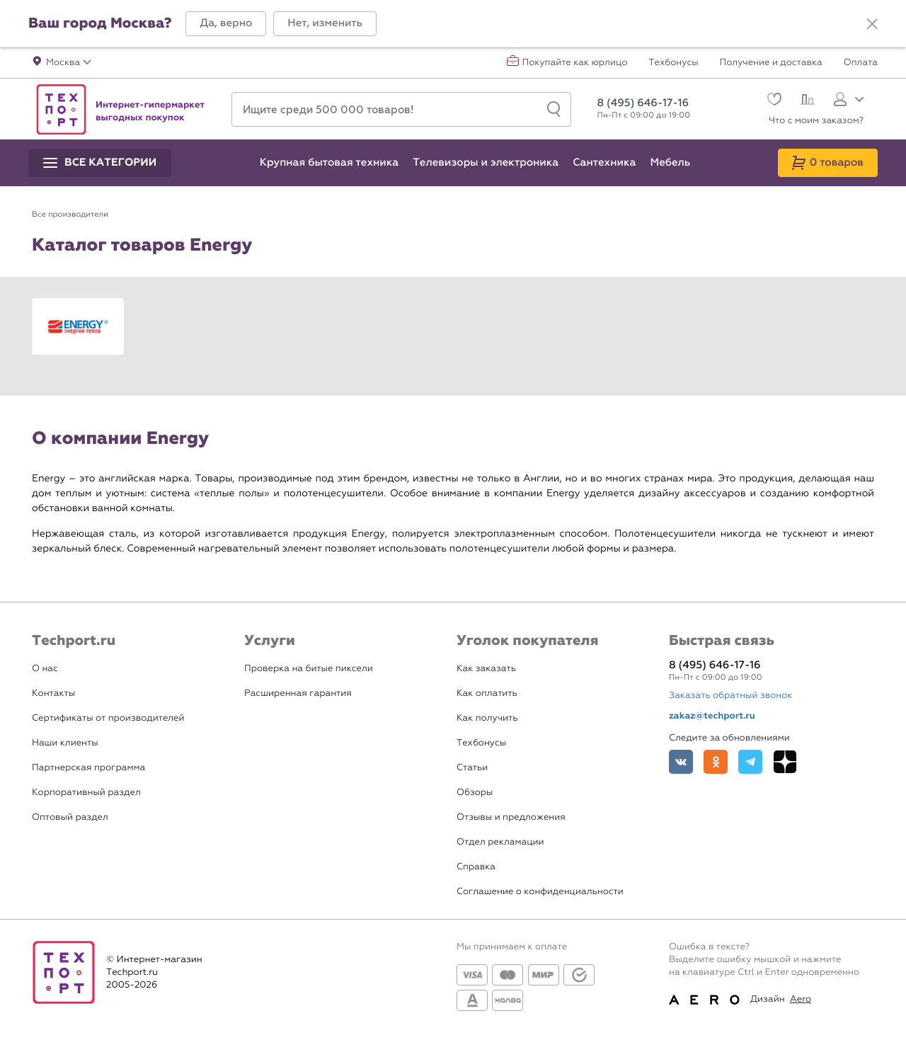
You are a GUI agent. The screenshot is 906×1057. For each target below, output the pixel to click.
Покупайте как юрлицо (575, 63)
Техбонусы (673, 63)
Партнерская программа (88, 767)
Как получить (487, 718)
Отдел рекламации (500, 842)
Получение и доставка (771, 63)
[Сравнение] (806, 101)
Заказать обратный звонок (730, 695)
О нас (45, 668)
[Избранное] (772, 101)
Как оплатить (487, 693)
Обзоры (475, 792)
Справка (476, 867)
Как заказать (486, 668)
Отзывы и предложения (511, 817)
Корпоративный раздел (86, 792)
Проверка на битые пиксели (308, 668)
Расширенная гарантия (298, 693)
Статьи (472, 767)
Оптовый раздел (70, 817)
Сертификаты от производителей (108, 718)
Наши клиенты (65, 743)
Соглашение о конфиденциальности (540, 891)
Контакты (53, 693)
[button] (225, 23)
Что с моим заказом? (816, 120)
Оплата (861, 63)
